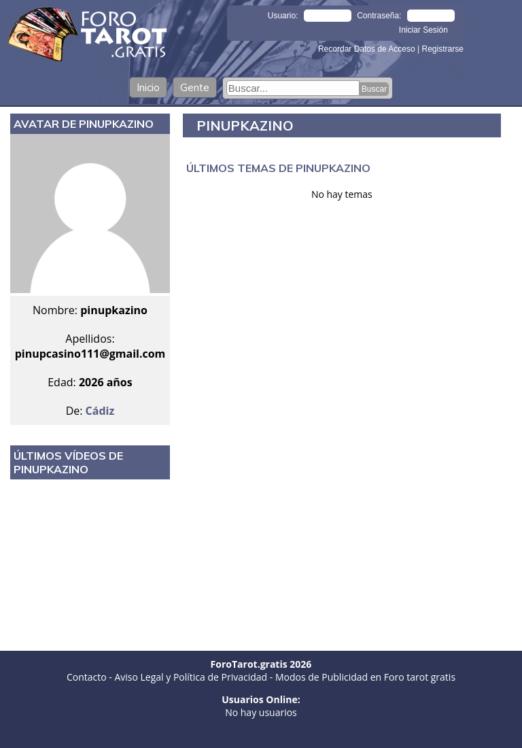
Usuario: (283, 15)
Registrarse (442, 49)
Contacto (87, 676)
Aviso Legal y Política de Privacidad (190, 676)
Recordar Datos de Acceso (367, 49)
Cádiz (100, 410)
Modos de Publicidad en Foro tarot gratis (365, 676)
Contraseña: (379, 15)
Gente (194, 87)
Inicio (148, 87)
